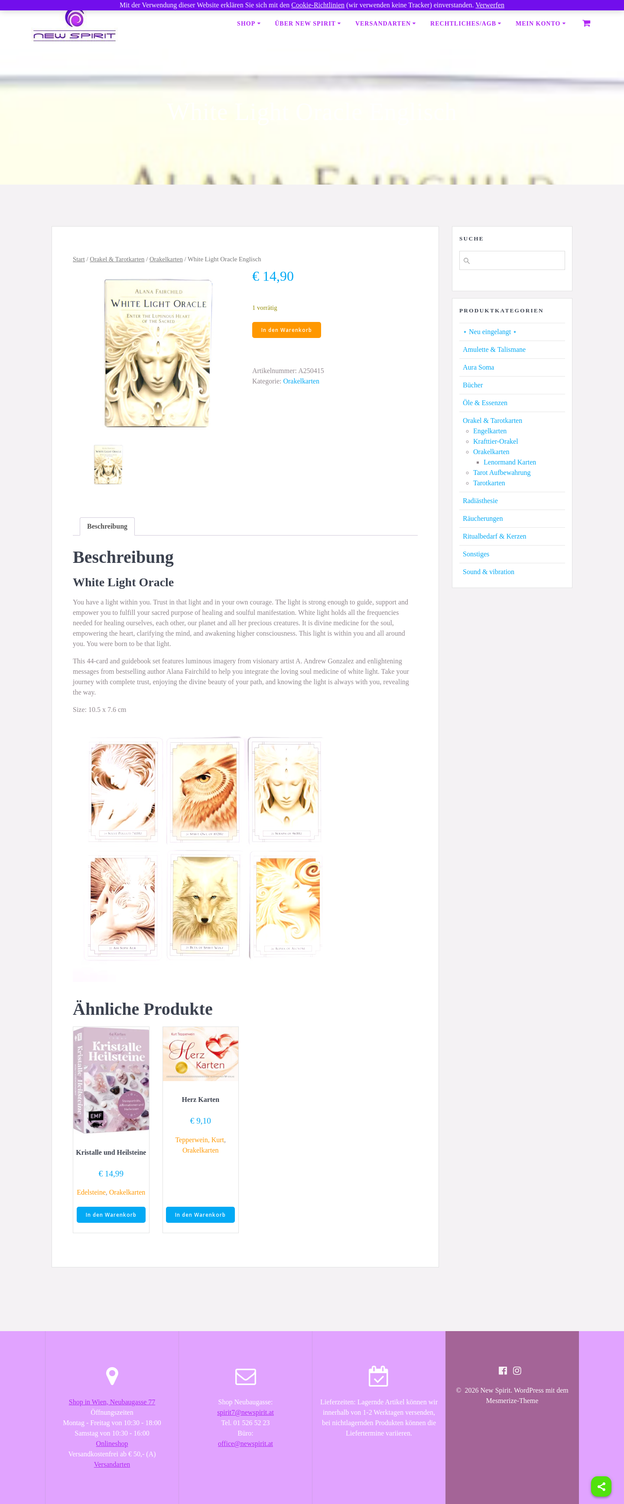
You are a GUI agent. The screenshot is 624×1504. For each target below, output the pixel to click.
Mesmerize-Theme (512, 1400)
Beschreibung (107, 526)
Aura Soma (478, 367)
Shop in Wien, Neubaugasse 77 (112, 1402)
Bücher (473, 385)
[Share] (601, 1486)
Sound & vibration (488, 571)
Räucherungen (483, 518)
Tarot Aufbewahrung (502, 472)
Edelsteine (91, 1192)
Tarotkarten (489, 483)
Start (79, 259)
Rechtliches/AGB (463, 23)
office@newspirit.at (245, 1443)
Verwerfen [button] (489, 5)
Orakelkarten (166, 259)
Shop (246, 23)
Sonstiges (476, 554)
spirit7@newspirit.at (245, 1412)
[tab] (107, 526)
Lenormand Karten (510, 462)
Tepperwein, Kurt (199, 1139)
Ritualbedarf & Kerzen (494, 536)
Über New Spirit (305, 23)
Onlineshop (112, 1443)
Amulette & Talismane (494, 349)
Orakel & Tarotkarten (117, 259)
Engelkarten (490, 431)
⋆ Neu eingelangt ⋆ (490, 331)
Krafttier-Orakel (495, 441)
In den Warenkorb (286, 330)
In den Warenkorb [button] (111, 1214)
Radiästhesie (480, 500)
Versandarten (383, 23)
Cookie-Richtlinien (317, 5)
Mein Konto (538, 23)
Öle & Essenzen (485, 402)
